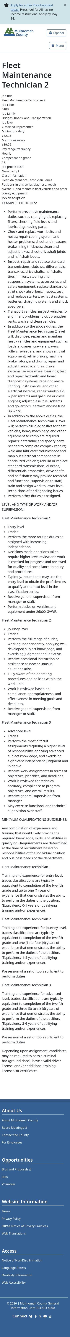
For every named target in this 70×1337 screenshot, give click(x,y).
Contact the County (15, 1135)
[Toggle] (57, 45)
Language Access (14, 1268)
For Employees (12, 1142)
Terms (6, 1211)
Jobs (5, 1177)
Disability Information (17, 1275)
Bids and (17, 1169)
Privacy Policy (11, 1219)
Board (15, 1128)
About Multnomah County (20, 1120)
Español (58, 33)
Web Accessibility (14, 1282)
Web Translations (14, 1233)
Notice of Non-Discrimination (22, 1260)
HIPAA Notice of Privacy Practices (25, 1226)
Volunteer (8, 1184)
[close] (65, 5)
